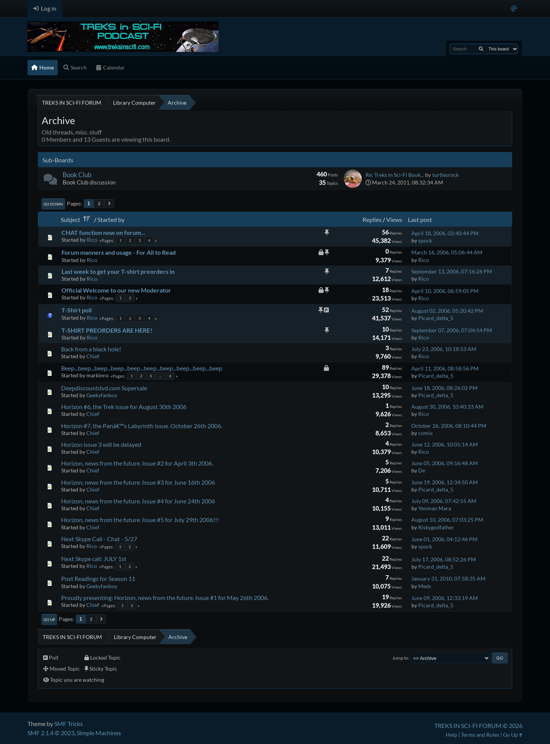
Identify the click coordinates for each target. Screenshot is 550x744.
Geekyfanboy (101, 395)
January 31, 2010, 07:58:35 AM (448, 578)
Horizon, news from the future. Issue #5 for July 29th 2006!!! (140, 519)
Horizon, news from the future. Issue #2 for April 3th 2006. (137, 463)
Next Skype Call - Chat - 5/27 (99, 538)
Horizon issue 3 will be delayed (101, 444)
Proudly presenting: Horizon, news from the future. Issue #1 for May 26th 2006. (165, 597)
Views (394, 219)
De (421, 470)
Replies (372, 219)
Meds (424, 586)
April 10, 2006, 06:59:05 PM (445, 291)
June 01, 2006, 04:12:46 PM (444, 539)
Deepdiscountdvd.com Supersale (104, 387)
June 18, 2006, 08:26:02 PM (444, 388)
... (160, 376)
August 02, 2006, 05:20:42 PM (447, 310)
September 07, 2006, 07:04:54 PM (451, 330)
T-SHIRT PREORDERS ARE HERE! (106, 330)
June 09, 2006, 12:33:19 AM (444, 598)
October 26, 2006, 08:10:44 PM (448, 425)
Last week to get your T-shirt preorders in (118, 271)
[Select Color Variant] (513, 8)
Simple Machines (99, 732)
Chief (92, 356)
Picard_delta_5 (435, 318)
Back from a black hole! (91, 349)
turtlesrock (445, 174)
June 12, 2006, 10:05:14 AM (444, 444)
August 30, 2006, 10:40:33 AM (447, 406)
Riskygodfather (436, 527)
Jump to (400, 657)
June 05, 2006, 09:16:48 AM (444, 463)
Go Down (53, 204)
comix (425, 433)
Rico (92, 239)
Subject (77, 219)
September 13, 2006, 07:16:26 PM (451, 271)
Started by (111, 219)
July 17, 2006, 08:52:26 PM (443, 559)
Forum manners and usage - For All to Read (118, 252)
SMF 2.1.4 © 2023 (51, 732)
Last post (420, 219)
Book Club (77, 175)
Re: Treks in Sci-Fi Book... (395, 174)
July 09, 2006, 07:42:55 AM (443, 501)
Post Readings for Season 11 (98, 578)
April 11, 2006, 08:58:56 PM (445, 368)
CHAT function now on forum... (103, 232)
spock (425, 240)
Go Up (49, 619)
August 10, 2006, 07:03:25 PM (447, 519)
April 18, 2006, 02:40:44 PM (445, 233)
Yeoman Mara (434, 508)
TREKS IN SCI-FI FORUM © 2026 (478, 725)
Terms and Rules (480, 734)
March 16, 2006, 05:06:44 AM (446, 252)
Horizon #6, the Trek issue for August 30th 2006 (123, 406)
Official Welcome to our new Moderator (116, 290)
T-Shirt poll (76, 310)
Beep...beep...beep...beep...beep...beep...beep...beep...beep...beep (141, 368)
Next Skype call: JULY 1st (93, 558)
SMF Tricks (68, 723)
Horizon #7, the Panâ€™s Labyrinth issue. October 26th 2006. (141, 425)
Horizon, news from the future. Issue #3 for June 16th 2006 (138, 482)
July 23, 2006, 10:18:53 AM (443, 349)
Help (451, 734)
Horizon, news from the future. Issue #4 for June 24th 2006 (138, 501)
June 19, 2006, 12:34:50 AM (444, 482)
